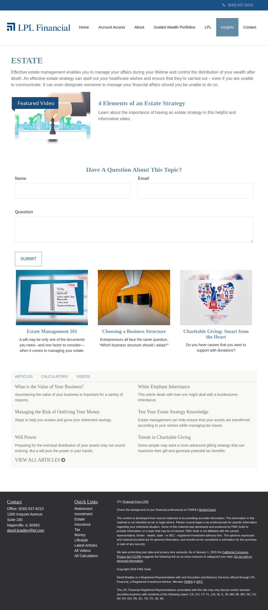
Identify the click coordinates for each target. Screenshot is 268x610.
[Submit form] (28, 259)
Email (143, 178)
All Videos (83, 550)
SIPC (199, 581)
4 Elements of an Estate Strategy (141, 103)
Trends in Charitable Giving (164, 437)
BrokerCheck (207, 509)
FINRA (188, 581)
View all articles (40, 460)
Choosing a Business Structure (134, 331)
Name (20, 178)
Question (24, 212)
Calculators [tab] (54, 376)
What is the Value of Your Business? (49, 386)
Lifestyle (81, 540)
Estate (80, 519)
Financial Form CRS (135, 501)
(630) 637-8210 (237, 5)
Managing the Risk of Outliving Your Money (57, 411)
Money (80, 535)
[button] (112, 27)
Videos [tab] (83, 376)
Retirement (83, 509)
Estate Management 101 (52, 331)
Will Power (25, 437)
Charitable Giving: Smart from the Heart (216, 334)
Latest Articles (86, 545)
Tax (77, 530)
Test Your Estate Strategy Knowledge (173, 411)
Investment (83, 514)
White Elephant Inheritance (164, 386)
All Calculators (86, 556)
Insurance (83, 524)
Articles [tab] (24, 376)
